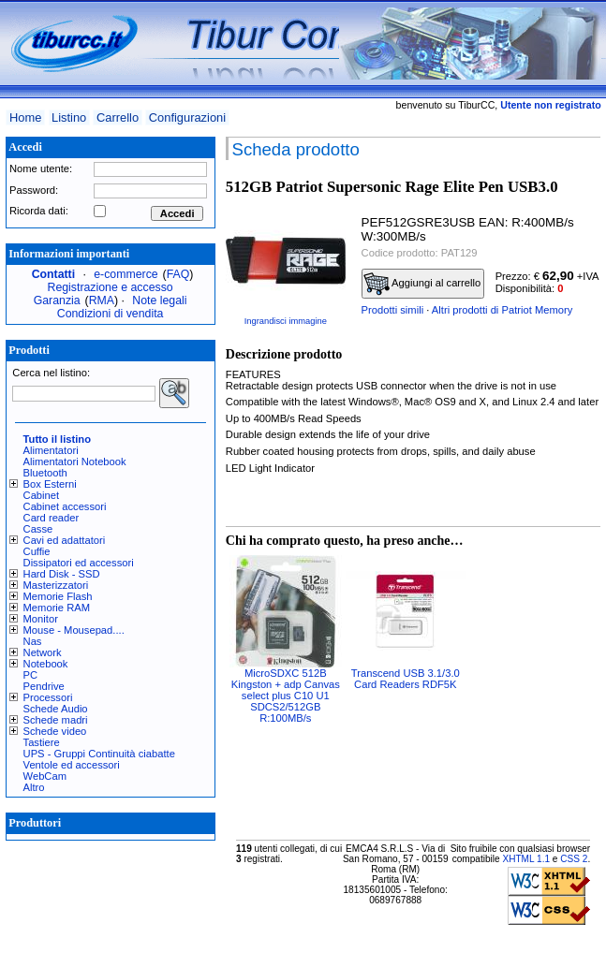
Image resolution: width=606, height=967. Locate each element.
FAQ (178, 274)
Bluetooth (45, 472)
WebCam (45, 776)
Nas (32, 641)
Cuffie (37, 551)
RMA (101, 300)
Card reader (51, 517)
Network (42, 652)
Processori (48, 697)
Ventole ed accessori (71, 764)
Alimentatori (51, 450)
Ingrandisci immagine (285, 321)
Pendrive (44, 686)
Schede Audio (55, 708)
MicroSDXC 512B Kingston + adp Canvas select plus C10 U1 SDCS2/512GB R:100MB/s (285, 695)
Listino (69, 117)
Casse (38, 529)
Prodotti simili (393, 309)
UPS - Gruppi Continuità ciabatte (99, 753)
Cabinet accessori (65, 506)
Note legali (159, 300)
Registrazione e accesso (110, 287)
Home (25, 117)
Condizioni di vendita (110, 313)
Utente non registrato (550, 104)
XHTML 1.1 (526, 859)
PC (30, 675)
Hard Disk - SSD (61, 573)
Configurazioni (187, 117)
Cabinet (41, 495)
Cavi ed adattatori (64, 540)
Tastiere (41, 742)
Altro (34, 787)
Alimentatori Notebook (74, 461)
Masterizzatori (56, 585)
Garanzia (57, 300)
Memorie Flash (58, 596)
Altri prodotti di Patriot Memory (502, 309)
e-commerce (125, 274)
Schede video (55, 731)
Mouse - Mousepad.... (74, 630)
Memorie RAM (56, 607)
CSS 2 (573, 859)
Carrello (117, 117)
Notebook (45, 663)
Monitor (40, 618)
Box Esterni (50, 484)
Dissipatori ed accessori (78, 562)
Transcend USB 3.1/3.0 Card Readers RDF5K (405, 678)
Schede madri (55, 719)
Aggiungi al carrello (422, 284)
